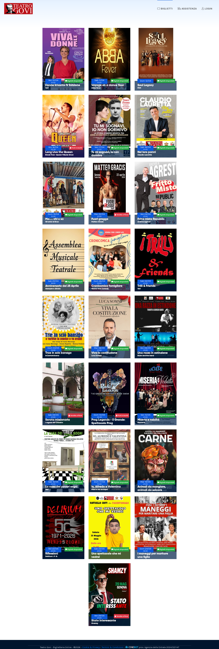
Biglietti (165, 8)
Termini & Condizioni (112, 647)
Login (207, 8)
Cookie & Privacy (91, 647)
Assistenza (187, 8)
